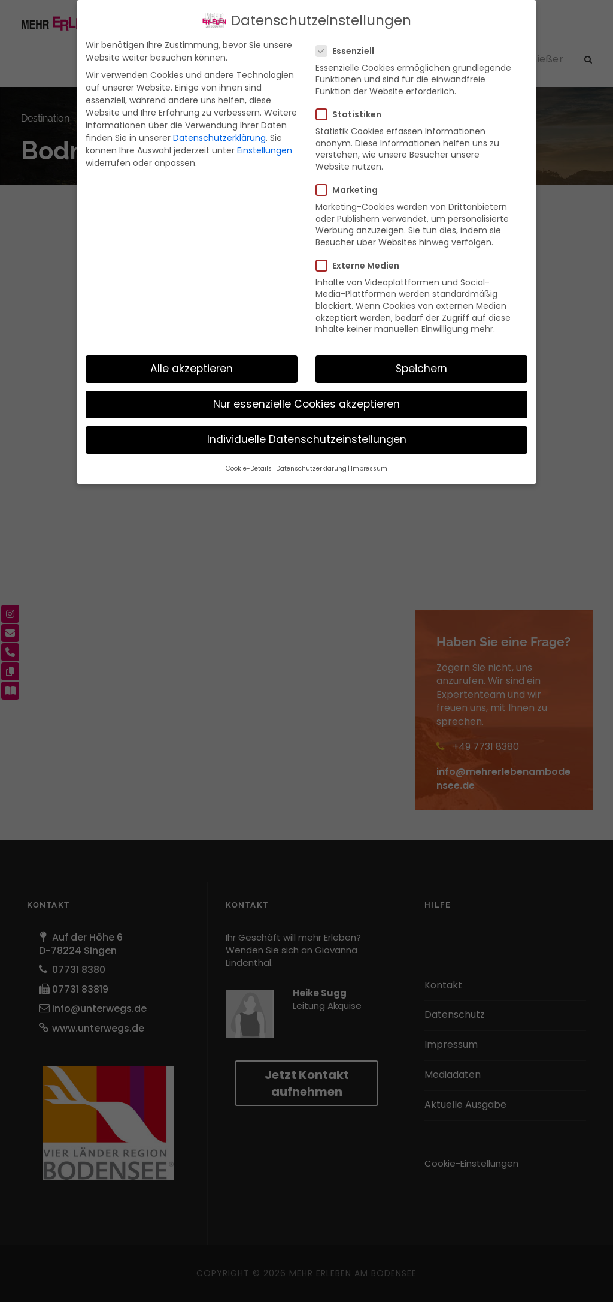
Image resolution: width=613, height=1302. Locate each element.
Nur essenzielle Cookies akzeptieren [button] (306, 404)
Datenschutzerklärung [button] (311, 468)
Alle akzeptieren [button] (191, 368)
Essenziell (349, 51)
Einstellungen (264, 150)
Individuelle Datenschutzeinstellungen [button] (306, 439)
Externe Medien (362, 266)
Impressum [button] (369, 468)
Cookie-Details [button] (249, 468)
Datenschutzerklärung (219, 138)
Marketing (351, 190)
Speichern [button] (421, 368)
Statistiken (353, 114)
